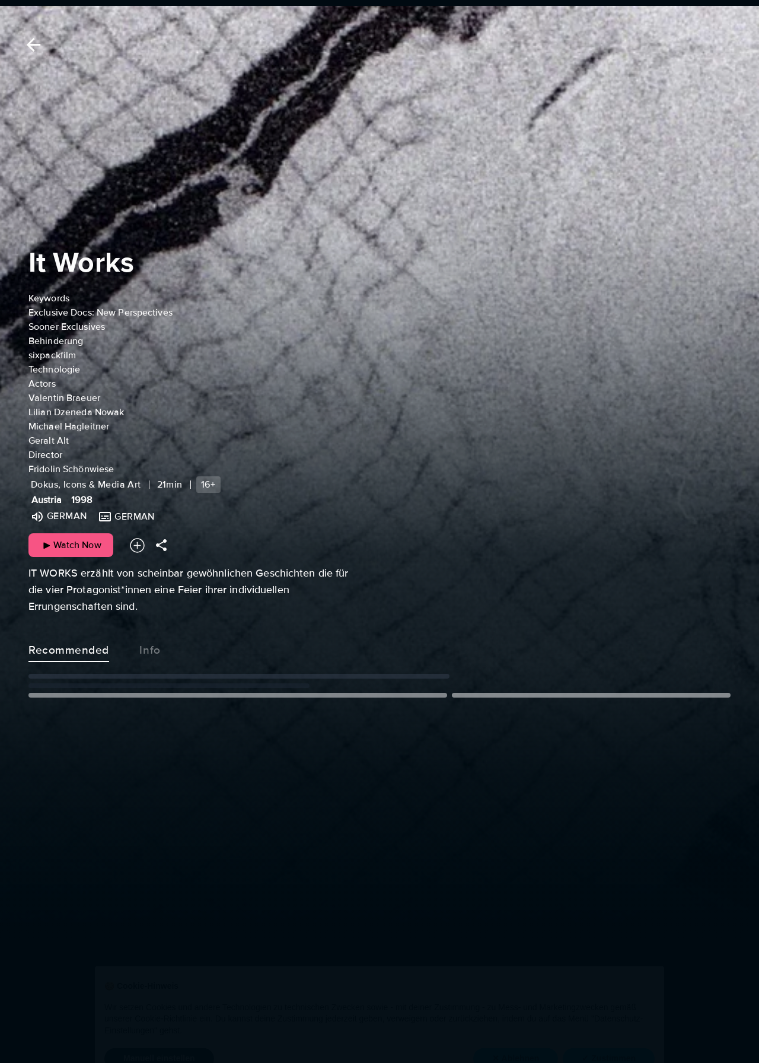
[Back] (31, 45)
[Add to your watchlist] (137, 545)
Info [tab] (150, 648)
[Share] (161, 545)
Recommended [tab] (68, 648)
